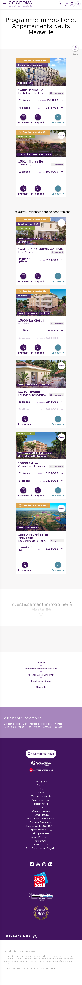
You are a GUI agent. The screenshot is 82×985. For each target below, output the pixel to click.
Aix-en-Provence (42, 727)
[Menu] (4, 4)
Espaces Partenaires (39, 837)
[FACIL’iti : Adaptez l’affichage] (41, 770)
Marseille (34, 723)
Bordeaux (9, 723)
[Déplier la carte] (75, 48)
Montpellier (46, 723)
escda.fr (54, 968)
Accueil (41, 662)
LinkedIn (50, 864)
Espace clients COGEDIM (39, 826)
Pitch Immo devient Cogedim (41, 848)
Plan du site (41, 792)
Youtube (38, 864)
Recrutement (39, 840)
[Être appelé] (38, 117)
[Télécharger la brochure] (23, 117)
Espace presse (41, 844)
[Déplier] (41, 615)
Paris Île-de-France (14, 727)
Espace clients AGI (39, 829)
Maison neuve (41, 803)
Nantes (58, 723)
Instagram (44, 864)
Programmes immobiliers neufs (41, 668)
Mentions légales (41, 815)
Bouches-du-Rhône (41, 681)
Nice (28, 727)
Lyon (25, 723)
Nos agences (41, 781)
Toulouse (57, 727)
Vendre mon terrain (41, 796)
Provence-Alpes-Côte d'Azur (41, 675)
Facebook (32, 864)
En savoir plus (41, 72)
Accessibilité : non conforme (41, 818)
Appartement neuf (41, 800)
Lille (18, 723)
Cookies (41, 807)
